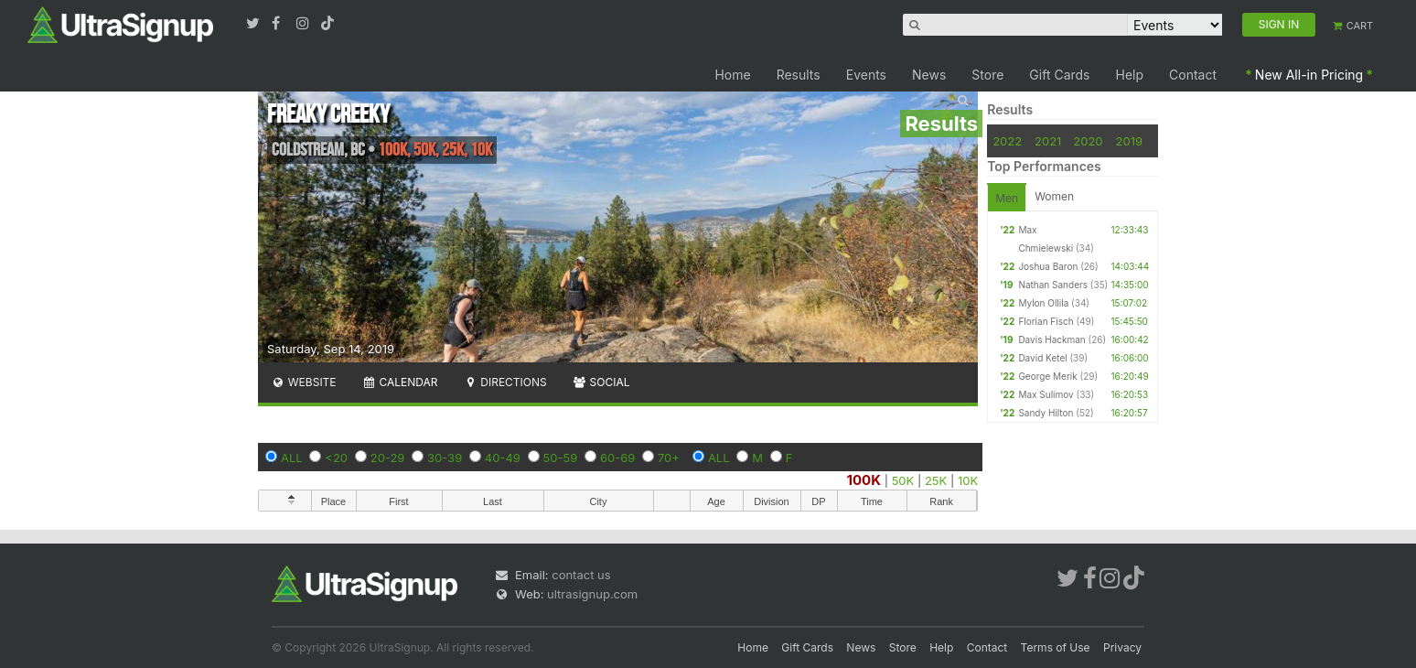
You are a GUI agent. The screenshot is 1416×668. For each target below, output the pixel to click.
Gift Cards (1059, 74)
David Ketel (1042, 357)
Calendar (400, 382)
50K (903, 480)
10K (968, 480)
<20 (336, 457)
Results (799, 74)
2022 (1007, 141)
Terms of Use (1055, 647)
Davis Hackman (1051, 339)
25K (936, 480)
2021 (1048, 141)
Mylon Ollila (1043, 302)
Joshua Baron (1048, 266)
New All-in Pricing (1309, 74)
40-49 (502, 457)
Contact (1193, 74)
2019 (1129, 141)
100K (864, 480)
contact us (581, 574)
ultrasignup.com (592, 594)
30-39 (444, 457)
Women (1054, 196)
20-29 (387, 457)
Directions (504, 382)
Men (1006, 198)
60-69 (617, 457)
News (929, 74)
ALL (292, 457)
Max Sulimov (1045, 394)
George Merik (1047, 376)
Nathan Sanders (1053, 284)
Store (987, 74)
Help (1130, 74)
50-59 (560, 457)
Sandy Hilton (1045, 412)
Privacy (1122, 647)
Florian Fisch (1045, 321)
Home (732, 74)
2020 (1087, 141)
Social (601, 382)
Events (866, 74)
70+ (669, 457)
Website (304, 382)
